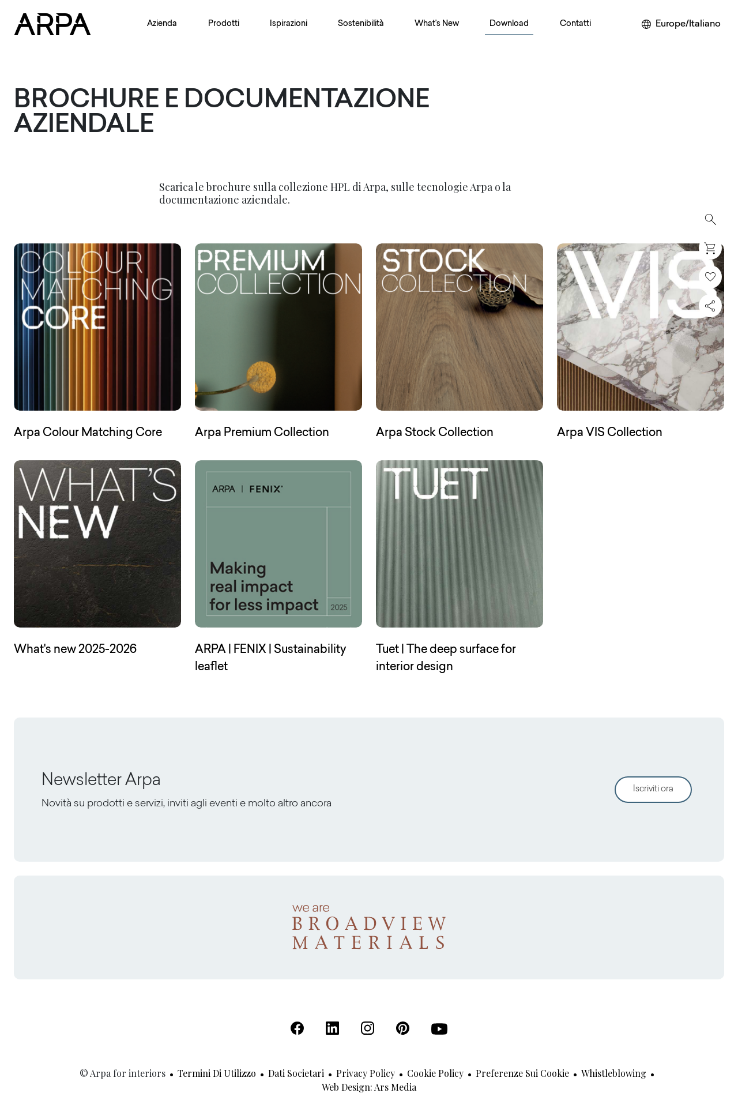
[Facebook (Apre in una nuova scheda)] (297, 1028)
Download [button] (509, 24)
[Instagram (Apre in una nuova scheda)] (367, 1028)
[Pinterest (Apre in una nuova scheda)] (402, 1028)
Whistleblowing (613, 1073)
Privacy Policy (365, 1073)
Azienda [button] (162, 24)
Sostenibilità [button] (361, 24)
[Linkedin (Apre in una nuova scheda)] (332, 1028)
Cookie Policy (435, 1073)
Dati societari (296, 1073)
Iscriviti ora (653, 789)
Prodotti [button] (223, 24)
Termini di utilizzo (217, 1073)
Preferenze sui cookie (522, 1073)
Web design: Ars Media (369, 1087)
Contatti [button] (575, 24)
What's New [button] (437, 24)
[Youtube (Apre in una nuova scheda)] (439, 1029)
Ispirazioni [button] (288, 24)
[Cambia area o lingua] (681, 24)
